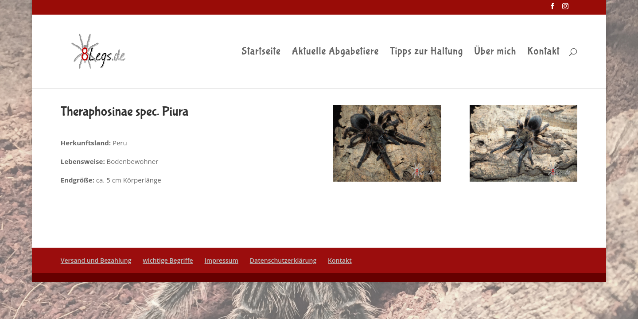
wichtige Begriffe (168, 260)
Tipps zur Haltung (426, 52)
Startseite (260, 52)
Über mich (495, 52)
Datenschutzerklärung (283, 260)
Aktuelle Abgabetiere (335, 52)
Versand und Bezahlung (96, 260)
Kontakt (543, 52)
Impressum (221, 260)
